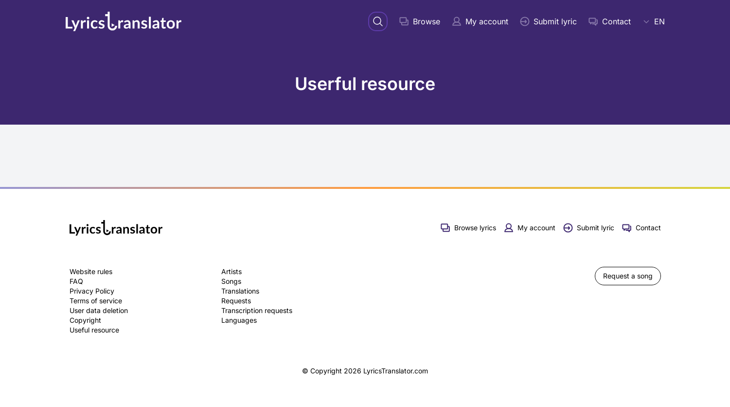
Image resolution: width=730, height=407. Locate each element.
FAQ (76, 281)
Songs (231, 281)
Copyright (85, 320)
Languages (239, 320)
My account (480, 21)
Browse (419, 21)
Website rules (91, 271)
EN (653, 21)
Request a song (628, 276)
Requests (236, 300)
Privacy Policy (92, 291)
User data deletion (99, 310)
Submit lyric (548, 21)
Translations (240, 291)
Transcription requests (256, 310)
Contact (609, 21)
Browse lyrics (468, 228)
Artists (231, 271)
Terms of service (96, 300)
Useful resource (94, 330)
